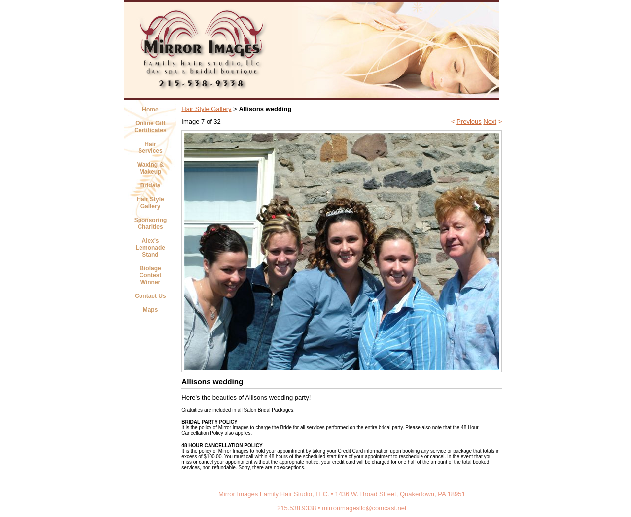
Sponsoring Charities (150, 223)
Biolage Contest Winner (151, 275)
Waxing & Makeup (150, 168)
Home (150, 109)
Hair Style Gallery (150, 203)
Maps (150, 309)
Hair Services (150, 147)
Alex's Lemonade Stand (150, 247)
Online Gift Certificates (150, 127)
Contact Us (150, 296)
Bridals (150, 185)
